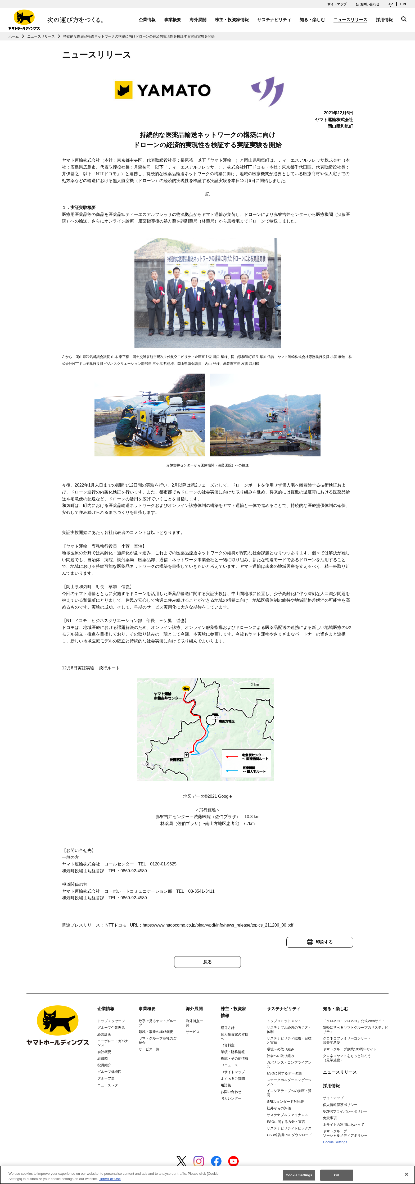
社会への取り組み (280, 1056)
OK (336, 1178)
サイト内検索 (404, 19)
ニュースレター (109, 1085)
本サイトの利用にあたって (343, 1125)
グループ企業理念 (111, 1027)
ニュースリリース (350, 20)
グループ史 (106, 1078)
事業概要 (172, 20)
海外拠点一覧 (194, 1023)
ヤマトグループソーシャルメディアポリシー (345, 1133)
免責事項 (330, 1118)
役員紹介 (104, 1065)
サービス (193, 1032)
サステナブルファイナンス (287, 1115)
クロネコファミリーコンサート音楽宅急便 (347, 1040)
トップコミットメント (284, 1021)
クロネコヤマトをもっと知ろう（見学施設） (347, 1058)
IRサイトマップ (233, 1072)
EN (403, 4)
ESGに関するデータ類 (284, 1073)
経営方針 (227, 1028)
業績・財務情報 (233, 1052)
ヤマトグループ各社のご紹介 (158, 1040)
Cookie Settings (335, 1142)
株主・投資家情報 (232, 20)
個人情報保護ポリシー (340, 1105)
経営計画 (104, 1034)
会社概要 (104, 1052)
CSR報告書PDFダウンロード (289, 1135)
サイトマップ (336, 4)
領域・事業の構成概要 (156, 1032)
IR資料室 (227, 1045)
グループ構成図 (109, 1072)
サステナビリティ (274, 20)
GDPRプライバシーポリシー (345, 1111)
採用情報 (384, 20)
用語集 (226, 1085)
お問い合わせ (367, 4)
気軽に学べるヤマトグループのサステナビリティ (355, 1030)
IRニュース (229, 1065)
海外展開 (198, 20)
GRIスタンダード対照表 (285, 1102)
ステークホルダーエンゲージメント (289, 1082)
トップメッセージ (111, 1021)
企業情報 (147, 20)
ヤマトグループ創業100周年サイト (350, 1049)
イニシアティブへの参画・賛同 (289, 1093)
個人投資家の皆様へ (234, 1036)
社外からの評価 (279, 1108)
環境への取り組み (280, 1049)
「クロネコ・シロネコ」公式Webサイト (354, 1021)
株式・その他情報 (234, 1058)
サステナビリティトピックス (289, 1128)
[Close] (406, 1177)
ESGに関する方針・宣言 (286, 1122)
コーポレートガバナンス (112, 1043)
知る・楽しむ (312, 20)
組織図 (102, 1058)
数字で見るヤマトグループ (158, 1023)
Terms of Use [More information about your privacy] (109, 1181)
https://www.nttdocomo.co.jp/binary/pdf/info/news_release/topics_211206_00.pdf (218, 925)
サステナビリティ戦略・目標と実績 (289, 1040)
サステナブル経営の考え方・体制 (289, 1030)
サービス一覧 (149, 1049)
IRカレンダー (231, 1098)
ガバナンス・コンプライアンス (289, 1064)
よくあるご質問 (233, 1079)
